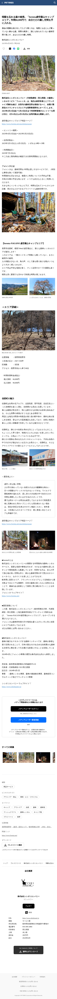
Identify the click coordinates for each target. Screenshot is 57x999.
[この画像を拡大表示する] (10, 757)
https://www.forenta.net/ (10, 596)
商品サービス (8, 787)
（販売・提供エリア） (20, 827)
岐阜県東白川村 (34, 827)
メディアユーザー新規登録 (28, 720)
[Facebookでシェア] (14, 48)
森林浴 (42, 807)
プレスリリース (16, 863)
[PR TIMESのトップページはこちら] (9, 3)
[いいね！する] (4, 48)
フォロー (28, 906)
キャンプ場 (38, 812)
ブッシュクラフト (10, 812)
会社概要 (14, 977)
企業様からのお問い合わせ (28, 986)
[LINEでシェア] (18, 48)
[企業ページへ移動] (29, 884)
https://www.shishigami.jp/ (11, 687)
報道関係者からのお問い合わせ (28, 981)
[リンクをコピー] (28, 48)
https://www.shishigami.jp (31, 918)
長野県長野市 (6, 827)
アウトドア (18, 807)
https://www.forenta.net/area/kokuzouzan (17, 124)
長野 (18, 817)
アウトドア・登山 (10, 797)
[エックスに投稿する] (10, 48)
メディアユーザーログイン (28, 709)
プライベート (8, 817)
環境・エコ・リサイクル (29, 797)
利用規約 (42, 977)
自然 (27, 807)
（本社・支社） (46, 827)
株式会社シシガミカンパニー (33, 863)
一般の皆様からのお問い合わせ (28, 991)
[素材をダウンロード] (24, 48)
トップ (5, 863)
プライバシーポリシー (28, 977)
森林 (34, 807)
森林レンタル (25, 812)
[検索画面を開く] (54, 2)
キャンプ (7, 807)
